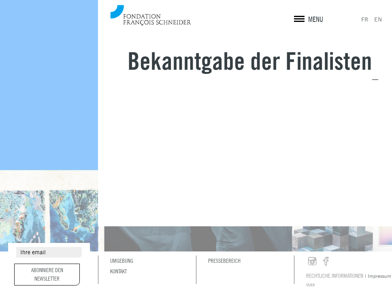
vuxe (310, 284)
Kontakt (118, 271)
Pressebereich (224, 261)
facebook (326, 262)
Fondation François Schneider (150, 15)
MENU (315, 19)
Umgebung (121, 261)
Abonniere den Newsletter (47, 274)
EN (378, 19)
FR (364, 19)
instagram (312, 262)
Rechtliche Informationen (334, 276)
